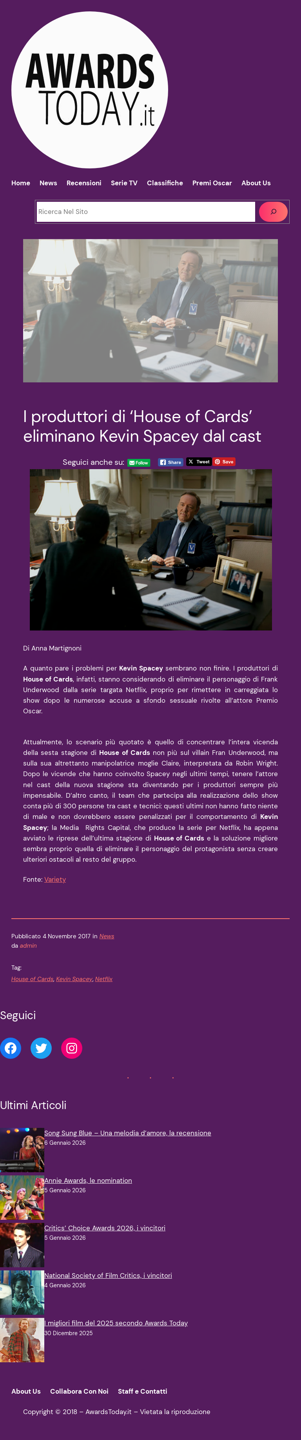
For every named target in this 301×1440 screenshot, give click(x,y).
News (107, 936)
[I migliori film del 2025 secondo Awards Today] (22, 1341)
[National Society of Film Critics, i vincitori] (22, 1294)
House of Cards (32, 979)
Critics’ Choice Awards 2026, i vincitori (104, 1228)
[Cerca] (273, 212)
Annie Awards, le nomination (88, 1180)
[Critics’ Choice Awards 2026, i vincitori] (22, 1246)
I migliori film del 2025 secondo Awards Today (116, 1323)
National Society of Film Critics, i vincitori (108, 1275)
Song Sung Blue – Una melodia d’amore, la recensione (127, 1133)
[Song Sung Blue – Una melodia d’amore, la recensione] (22, 1151)
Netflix (103, 979)
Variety (55, 879)
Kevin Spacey (74, 979)
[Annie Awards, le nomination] (22, 1199)
